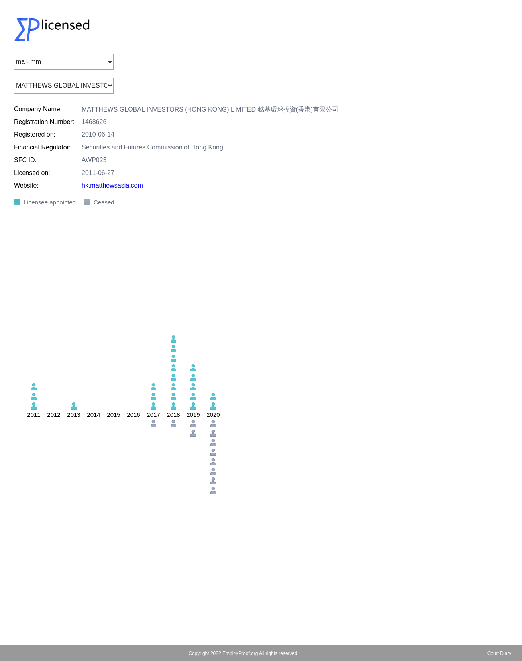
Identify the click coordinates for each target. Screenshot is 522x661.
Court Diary (499, 653)
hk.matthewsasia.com (112, 185)
